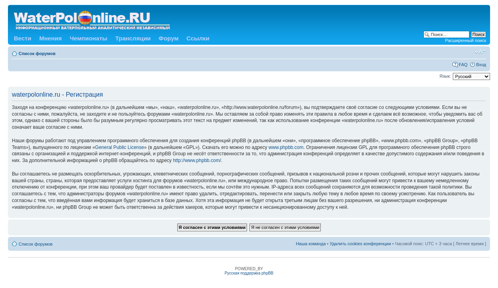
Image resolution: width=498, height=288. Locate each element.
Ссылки (197, 38)
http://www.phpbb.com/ (197, 160)
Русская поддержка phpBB (248, 273)
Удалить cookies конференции (360, 243)
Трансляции (133, 38)
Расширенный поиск (465, 40)
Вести (22, 38)
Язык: (445, 76)
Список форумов (37, 53)
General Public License (119, 147)
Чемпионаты (88, 38)
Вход (481, 64)
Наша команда (311, 243)
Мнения (50, 38)
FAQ (463, 64)
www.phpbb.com (285, 147)
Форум (168, 38)
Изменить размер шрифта (480, 51)
